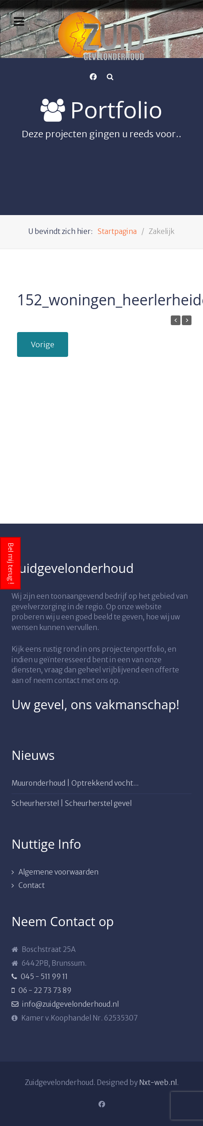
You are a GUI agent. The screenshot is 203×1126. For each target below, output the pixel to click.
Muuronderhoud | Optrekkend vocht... (75, 783)
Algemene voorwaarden (58, 872)
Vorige (42, 344)
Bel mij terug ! (10, 563)
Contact (31, 885)
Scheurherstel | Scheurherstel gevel (72, 803)
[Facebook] (93, 77)
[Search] (110, 77)
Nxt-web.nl (158, 1082)
